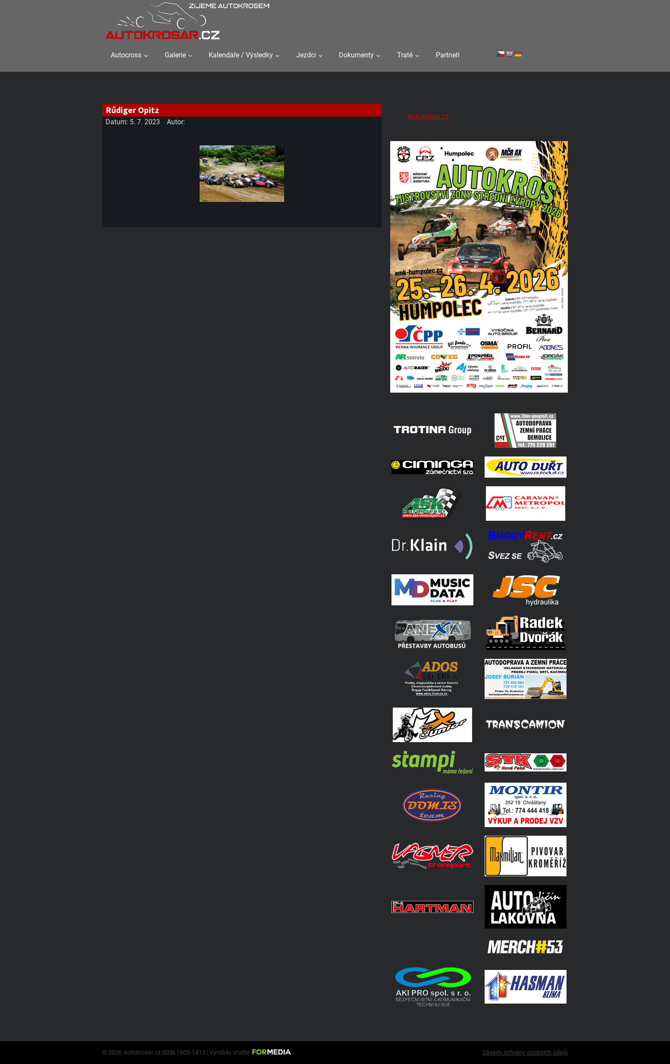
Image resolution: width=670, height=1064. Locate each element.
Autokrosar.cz (428, 116)
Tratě (405, 55)
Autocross (126, 55)
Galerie (175, 55)
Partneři (448, 55)
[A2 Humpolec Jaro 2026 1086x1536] (479, 394)
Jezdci (306, 55)
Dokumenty (356, 55)
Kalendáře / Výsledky (241, 55)
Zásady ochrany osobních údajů (525, 1052)
